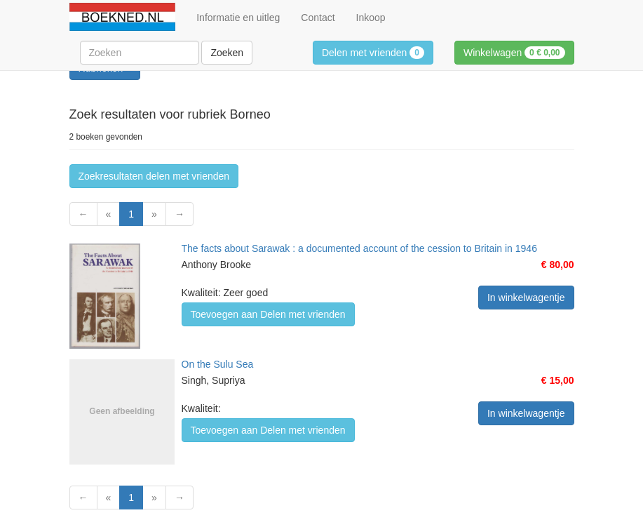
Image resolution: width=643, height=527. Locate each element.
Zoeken (226, 52)
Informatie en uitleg (238, 17)
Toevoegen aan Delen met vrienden (268, 314)
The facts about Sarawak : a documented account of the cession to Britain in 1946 (359, 248)
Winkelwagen (514, 52)
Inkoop (371, 17)
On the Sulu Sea (218, 364)
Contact (317, 17)
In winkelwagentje (526, 297)
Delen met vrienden (373, 52)
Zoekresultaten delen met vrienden (154, 176)
